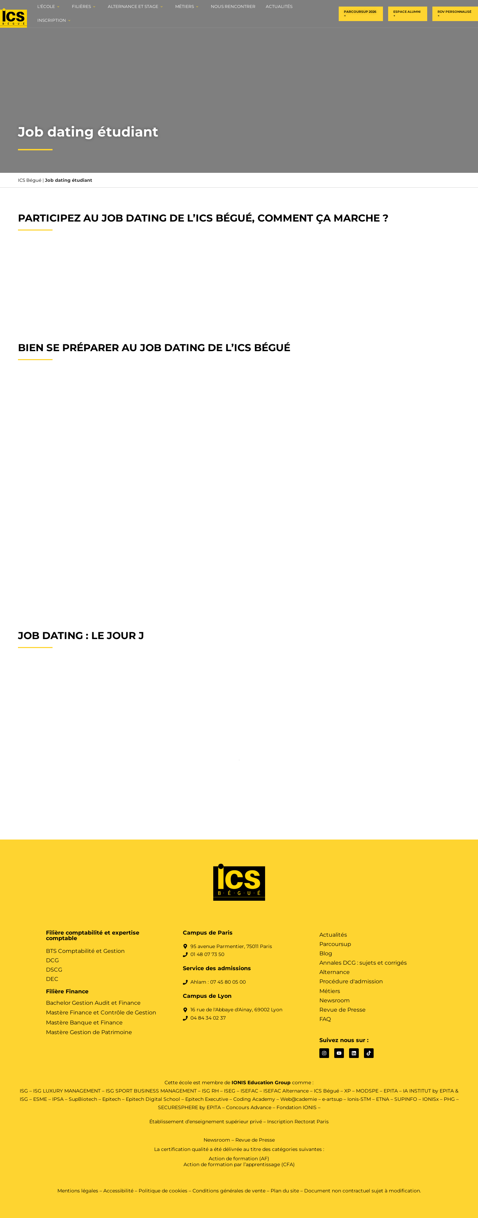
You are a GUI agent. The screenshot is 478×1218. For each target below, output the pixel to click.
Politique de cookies (164, 1191)
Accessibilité (118, 1191)
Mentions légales (77, 1191)
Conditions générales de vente (229, 1191)
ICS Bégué (29, 180)
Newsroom (217, 1140)
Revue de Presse (255, 1140)
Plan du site (285, 1191)
